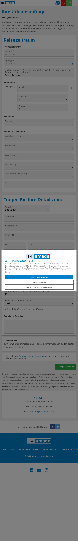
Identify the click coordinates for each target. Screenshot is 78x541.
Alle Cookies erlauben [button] (39, 277)
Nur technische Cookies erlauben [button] (39, 287)
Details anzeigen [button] (39, 282)
